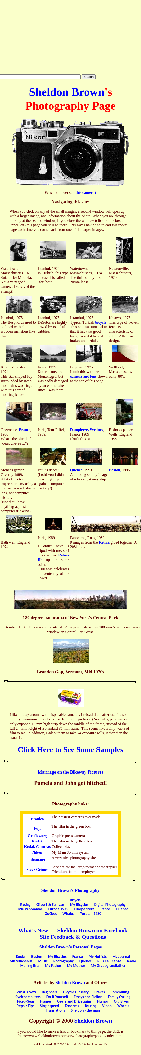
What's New (33, 930)
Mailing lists (29, 965)
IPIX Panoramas (30, 909)
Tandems (72, 1006)
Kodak (37, 841)
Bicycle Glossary (76, 992)
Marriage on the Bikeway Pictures (70, 772)
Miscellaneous (21, 961)
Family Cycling (119, 996)
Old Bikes (121, 1001)
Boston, (115, 470)
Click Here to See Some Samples (70, 749)
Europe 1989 (84, 909)
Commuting (120, 992)
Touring (91, 1006)
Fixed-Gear (25, 1001)
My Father (53, 965)
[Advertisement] (71, 37)
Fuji (37, 828)
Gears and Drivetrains (74, 1001)
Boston (36, 956)
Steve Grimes (37, 869)
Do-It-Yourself (57, 996)
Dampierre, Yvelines (86, 430)
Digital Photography (109, 904)
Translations (55, 1010)
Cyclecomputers (28, 996)
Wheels (123, 1006)
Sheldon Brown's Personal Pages (70, 946)
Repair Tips (25, 1006)
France (24, 430)
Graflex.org (37, 836)
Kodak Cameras (37, 847)
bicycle (100, 322)
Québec (76, 470)
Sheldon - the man (85, 1010)
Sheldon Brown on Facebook (92, 930)
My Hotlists (98, 956)
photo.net (37, 860)
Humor (102, 1001)
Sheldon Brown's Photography (70, 890)
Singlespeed (49, 1006)
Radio (131, 961)
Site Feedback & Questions (73, 937)
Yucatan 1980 (90, 913)
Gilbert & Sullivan (50, 904)
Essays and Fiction (88, 996)
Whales (68, 913)
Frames (45, 1001)
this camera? (85, 192)
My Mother (76, 965)
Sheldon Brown (66, 92)
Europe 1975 (58, 909)
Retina (104, 542)
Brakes (99, 992)
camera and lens (83, 376)
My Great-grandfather (108, 965)
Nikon (37, 852)
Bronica (37, 819)
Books (20, 956)
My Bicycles (79, 904)
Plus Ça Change (109, 961)
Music (43, 961)
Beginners (49, 992)
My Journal (121, 956)
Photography (63, 961)
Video (107, 1006)
